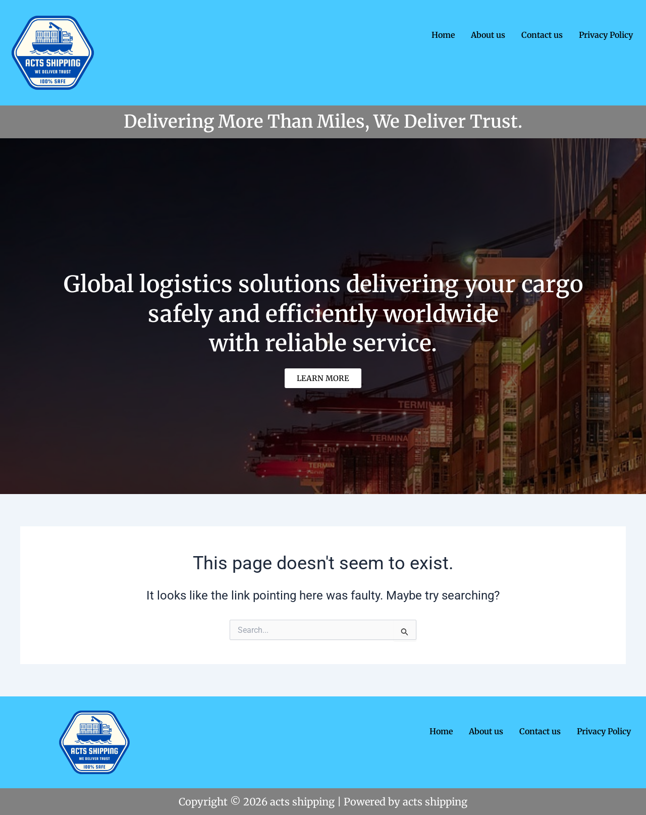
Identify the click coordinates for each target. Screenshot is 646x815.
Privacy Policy (606, 35)
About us (488, 35)
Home (443, 35)
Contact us (542, 35)
